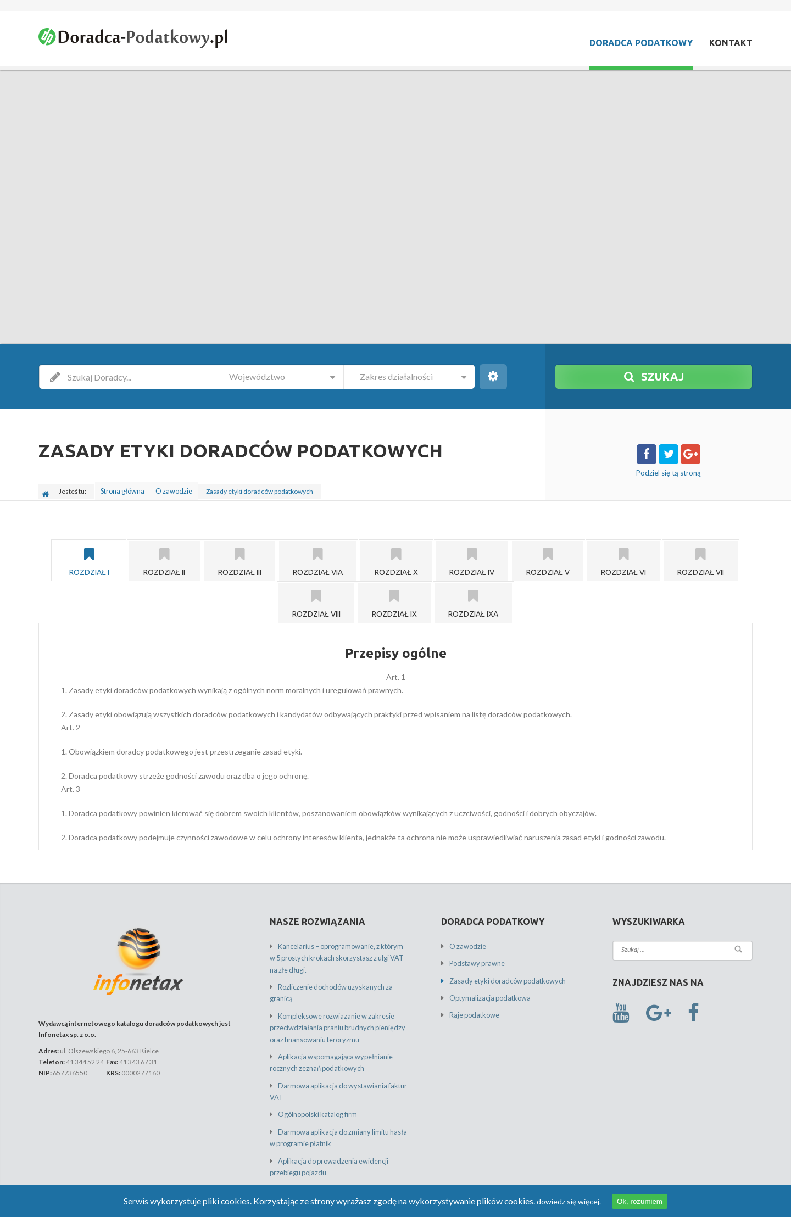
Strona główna (124, 488)
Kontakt (731, 43)
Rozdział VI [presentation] (623, 557)
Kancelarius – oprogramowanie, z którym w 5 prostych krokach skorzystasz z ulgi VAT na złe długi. (339, 952)
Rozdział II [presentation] (164, 557)
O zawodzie (179, 488)
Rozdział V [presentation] (548, 557)
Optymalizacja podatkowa (486, 991)
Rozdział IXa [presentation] (473, 599)
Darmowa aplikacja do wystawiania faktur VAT (343, 1073)
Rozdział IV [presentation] (471, 557)
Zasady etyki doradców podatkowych (502, 974)
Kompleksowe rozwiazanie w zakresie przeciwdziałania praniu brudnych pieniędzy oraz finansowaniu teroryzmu (333, 1018)
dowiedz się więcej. (547, 1201)
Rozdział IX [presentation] (394, 599)
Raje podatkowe (472, 1007)
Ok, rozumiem (618, 1201)
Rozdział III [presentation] (239, 557)
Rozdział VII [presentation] (700, 557)
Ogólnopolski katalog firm (315, 1090)
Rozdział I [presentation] (89, 557)
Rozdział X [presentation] (396, 557)
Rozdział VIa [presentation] (318, 557)
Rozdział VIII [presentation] (316, 599)
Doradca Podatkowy (641, 43)
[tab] (88, 556)
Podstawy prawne (475, 958)
